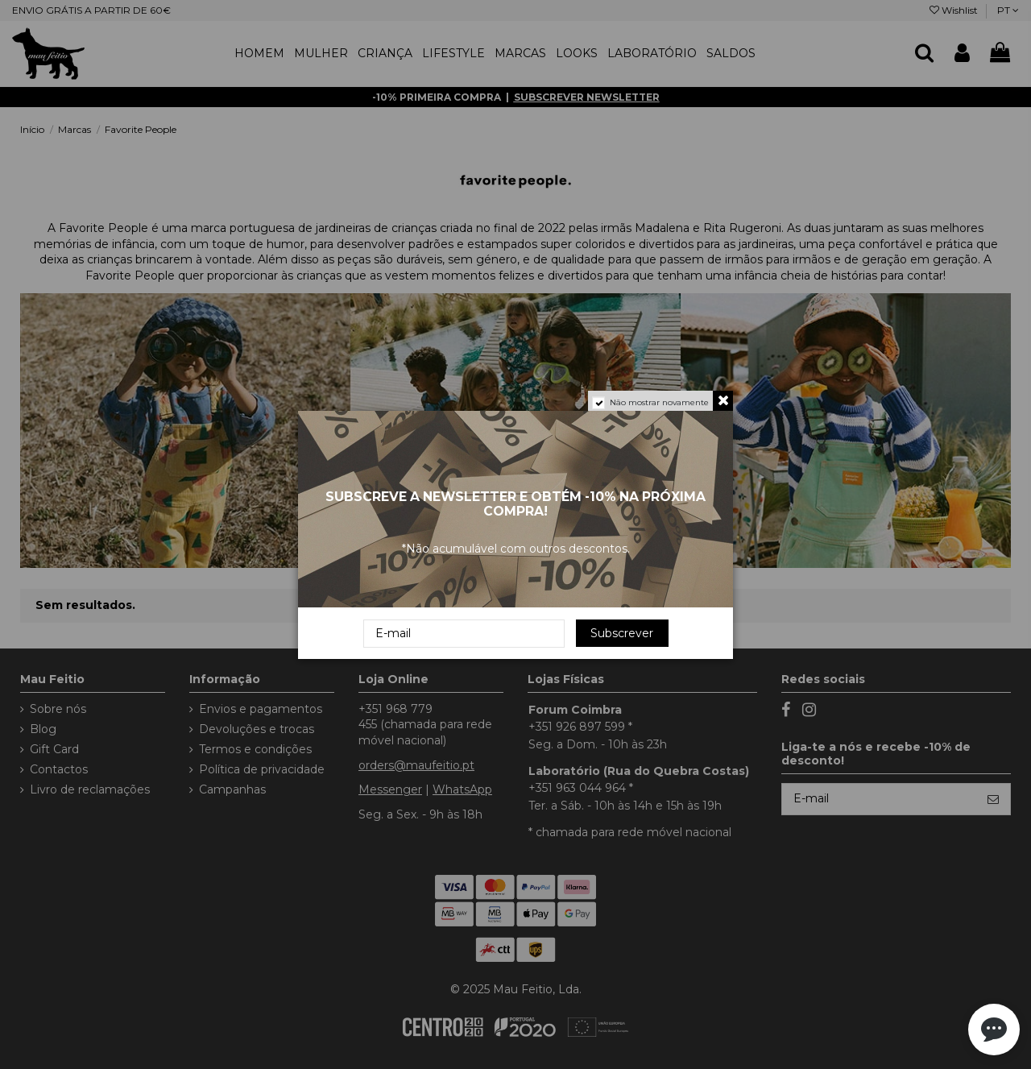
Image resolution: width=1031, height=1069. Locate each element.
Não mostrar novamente (659, 402)
